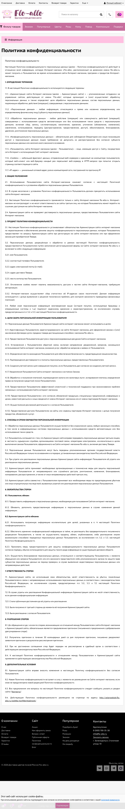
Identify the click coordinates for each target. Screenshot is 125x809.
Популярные (43, 26)
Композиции (102, 26)
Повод (88, 26)
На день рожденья (70, 740)
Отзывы (5, 744)
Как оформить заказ (41, 730)
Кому (78, 26)
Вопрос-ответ (38, 734)
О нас (3, 727)
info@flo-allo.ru (100, 734)
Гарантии (5, 740)
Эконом (29, 26)
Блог (34, 747)
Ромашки (66, 734)
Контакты (16, 691)
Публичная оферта (40, 737)
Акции (35, 727)
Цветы (58, 26)
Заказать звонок (101, 737)
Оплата (4, 734)
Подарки (118, 26)
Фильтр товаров (10, 26)
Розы (68, 26)
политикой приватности (110, 800)
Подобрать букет (70, 727)
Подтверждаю (62, 805)
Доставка (5, 730)
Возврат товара (8, 737)
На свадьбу (67, 744)
